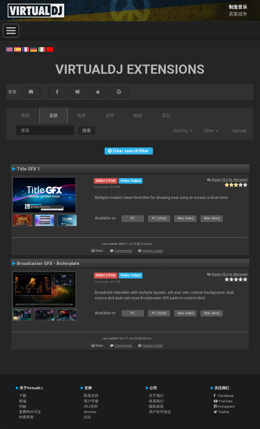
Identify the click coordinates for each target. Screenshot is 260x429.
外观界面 (26, 417)
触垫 (138, 115)
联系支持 (91, 396)
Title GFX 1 (28, 168)
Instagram (224, 406)
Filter (211, 130)
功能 (22, 406)
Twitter (221, 412)
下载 (22, 396)
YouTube (223, 401)
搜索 (86, 130)
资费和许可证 (30, 412)
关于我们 (156, 396)
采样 (110, 115)
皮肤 (53, 115)
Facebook (224, 396)
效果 (81, 115)
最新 (25, 115)
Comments (123, 251)
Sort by (182, 130)
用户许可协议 (160, 412)
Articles (90, 412)
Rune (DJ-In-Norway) (229, 179)
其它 (166, 115)
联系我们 (156, 401)
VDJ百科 (91, 406)
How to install (152, 251)
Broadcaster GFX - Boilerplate (48, 263)
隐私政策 (156, 406)
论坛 (87, 417)
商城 (22, 401)
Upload (239, 130)
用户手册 (91, 401)
